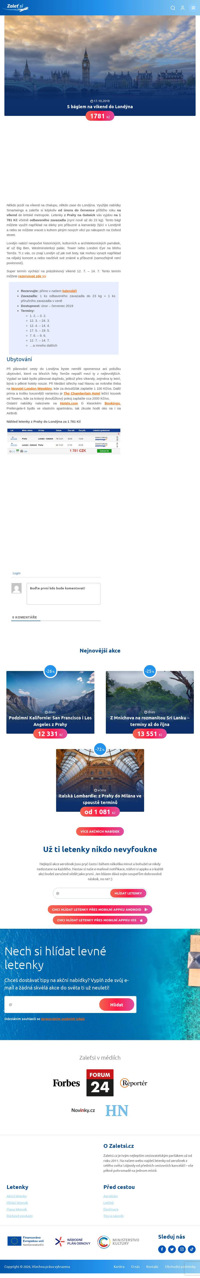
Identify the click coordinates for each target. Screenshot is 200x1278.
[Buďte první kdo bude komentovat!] (63, 594)
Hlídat (116, 1004)
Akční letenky (17, 1196)
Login (16, 573)
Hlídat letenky (128, 893)
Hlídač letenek (17, 1202)
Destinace (110, 1209)
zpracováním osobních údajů (63, 1019)
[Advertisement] (100, 155)
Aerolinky (110, 1196)
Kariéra (119, 1266)
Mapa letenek (17, 1209)
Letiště (108, 1202)
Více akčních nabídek (100, 831)
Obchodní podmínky (180, 1266)
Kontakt (152, 1266)
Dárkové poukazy (20, 1216)
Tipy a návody (113, 1216)
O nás (135, 1266)
